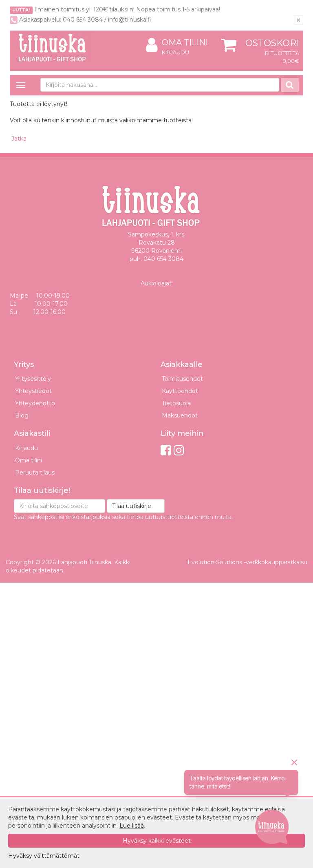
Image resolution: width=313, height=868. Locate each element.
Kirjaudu (175, 52)
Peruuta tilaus (35, 472)
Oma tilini (177, 43)
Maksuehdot (180, 415)
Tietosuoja (176, 403)
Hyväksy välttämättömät (43, 855)
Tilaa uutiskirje (131, 506)
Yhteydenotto (35, 403)
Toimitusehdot (182, 378)
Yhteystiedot (33, 391)
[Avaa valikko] (20, 85)
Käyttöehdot (180, 391)
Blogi (22, 415)
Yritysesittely (33, 378)
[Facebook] (166, 450)
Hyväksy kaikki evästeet (157, 840)
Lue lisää (131, 825)
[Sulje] (298, 20)
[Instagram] (179, 450)
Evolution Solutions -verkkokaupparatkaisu (247, 562)
